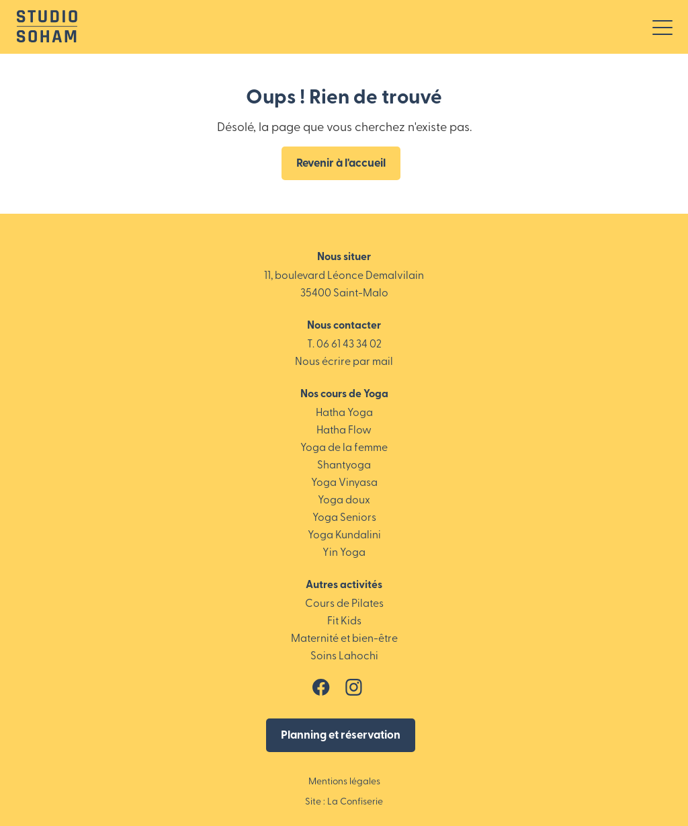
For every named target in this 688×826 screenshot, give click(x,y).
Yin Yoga (344, 553)
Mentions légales (344, 782)
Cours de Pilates (344, 604)
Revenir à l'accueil (341, 163)
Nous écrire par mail (344, 362)
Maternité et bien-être (344, 639)
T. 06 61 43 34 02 (344, 344)
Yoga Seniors (344, 518)
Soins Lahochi (344, 656)
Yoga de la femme (344, 448)
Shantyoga (344, 465)
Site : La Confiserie (344, 802)
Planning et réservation (340, 735)
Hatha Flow (344, 430)
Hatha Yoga (344, 413)
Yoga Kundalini (344, 535)
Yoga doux (344, 500)
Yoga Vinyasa (344, 483)
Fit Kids (344, 621)
